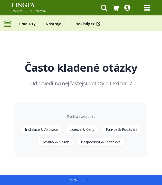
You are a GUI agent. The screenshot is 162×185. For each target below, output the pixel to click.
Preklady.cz (88, 23)
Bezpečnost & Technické (100, 142)
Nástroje (53, 23)
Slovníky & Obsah (55, 142)
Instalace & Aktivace (41, 129)
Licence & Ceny (82, 129)
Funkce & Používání (121, 129)
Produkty (27, 23)
